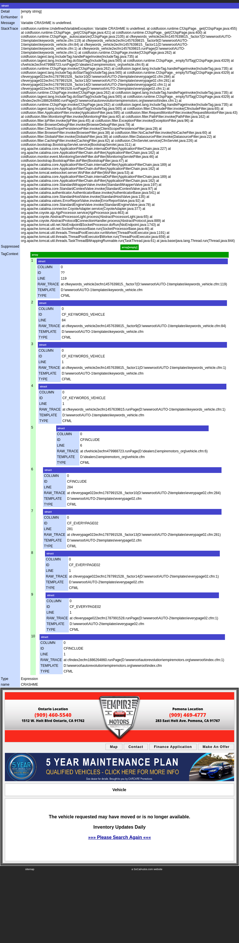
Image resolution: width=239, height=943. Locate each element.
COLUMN (45, 267)
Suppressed (10, 246)
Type (4, 679)
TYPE (42, 296)
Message (8, 23)
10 (33, 636)
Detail (5, 11)
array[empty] (130, 247)
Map (114, 747)
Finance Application (173, 747)
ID (39, 273)
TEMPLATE (46, 290)
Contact (135, 747)
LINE (41, 278)
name (5, 685)
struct (5, 5)
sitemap (29, 869)
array (35, 254)
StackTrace (9, 29)
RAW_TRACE (48, 284)
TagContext (9, 254)
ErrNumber (9, 17)
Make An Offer (216, 747)
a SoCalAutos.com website (147, 869)
